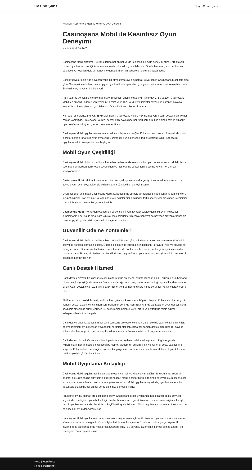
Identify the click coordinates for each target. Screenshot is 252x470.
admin (66, 48)
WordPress (48, 461)
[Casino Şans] (46, 6)
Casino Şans (210, 6)
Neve (37, 461)
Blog (197, 6)
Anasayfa (67, 23)
